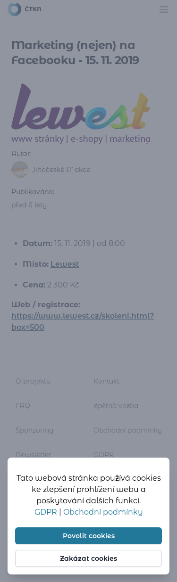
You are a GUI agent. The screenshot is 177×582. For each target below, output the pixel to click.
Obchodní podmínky (103, 512)
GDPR (46, 512)
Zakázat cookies (88, 558)
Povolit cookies (89, 536)
